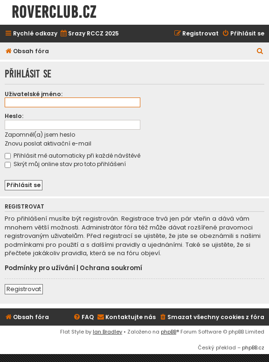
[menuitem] (89, 34)
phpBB (168, 331)
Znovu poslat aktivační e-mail (48, 143)
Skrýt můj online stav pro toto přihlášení (65, 164)
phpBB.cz (253, 347)
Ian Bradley (107, 331)
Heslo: (14, 116)
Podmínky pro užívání (40, 268)
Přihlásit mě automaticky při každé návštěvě (72, 156)
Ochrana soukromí (111, 268)
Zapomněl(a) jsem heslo (40, 134)
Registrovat (24, 289)
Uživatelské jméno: (33, 94)
